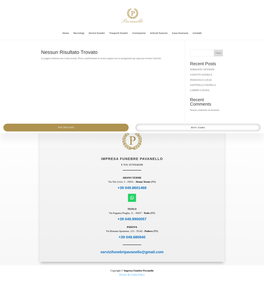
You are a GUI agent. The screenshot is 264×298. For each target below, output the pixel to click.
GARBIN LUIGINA (200, 90)
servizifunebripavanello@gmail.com (132, 252)
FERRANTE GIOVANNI (202, 69)
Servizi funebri (97, 33)
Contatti (197, 33)
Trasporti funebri (118, 33)
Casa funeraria (180, 33)
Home (65, 33)
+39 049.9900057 (132, 219)
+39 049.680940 (132, 237)
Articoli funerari (159, 33)
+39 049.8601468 (132, 188)
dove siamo (198, 127)
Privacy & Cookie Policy (132, 274)
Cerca (218, 53)
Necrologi (78, 33)
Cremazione (139, 33)
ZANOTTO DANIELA (201, 74)
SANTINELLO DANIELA (203, 85)
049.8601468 (66, 127)
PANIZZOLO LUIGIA (201, 80)
